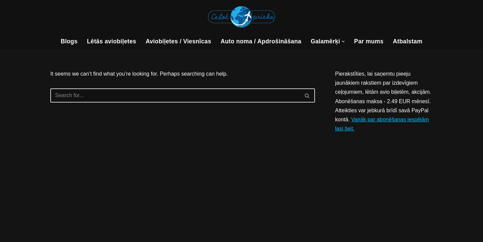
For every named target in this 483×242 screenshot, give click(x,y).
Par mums (368, 41)
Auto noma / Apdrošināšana (261, 41)
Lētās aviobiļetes (111, 41)
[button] (343, 41)
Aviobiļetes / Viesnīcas (178, 41)
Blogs (69, 41)
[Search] (175, 95)
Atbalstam (407, 41)
